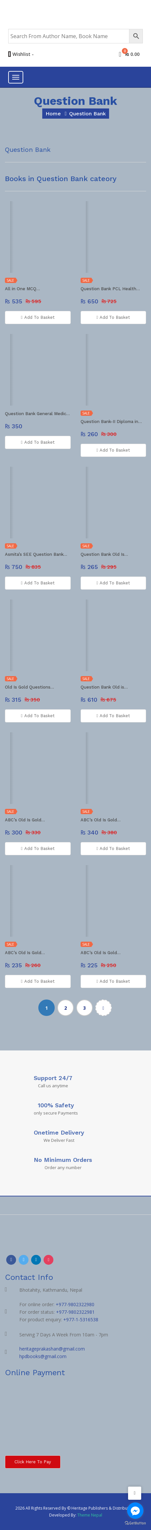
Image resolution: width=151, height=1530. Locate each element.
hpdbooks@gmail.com (42, 1356)
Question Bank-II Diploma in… (111, 421)
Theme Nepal (89, 1515)
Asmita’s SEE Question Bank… (36, 554)
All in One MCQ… (22, 288)
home (53, 113)
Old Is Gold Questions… (29, 687)
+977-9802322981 (75, 1312)
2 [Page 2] (65, 1008)
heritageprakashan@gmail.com (52, 1349)
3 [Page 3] (84, 1008)
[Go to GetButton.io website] (135, 1523)
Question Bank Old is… (104, 687)
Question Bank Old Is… (104, 554)
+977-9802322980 (75, 1304)
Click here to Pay (32, 1461)
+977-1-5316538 (80, 1319)
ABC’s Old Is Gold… (25, 819)
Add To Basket (38, 317)
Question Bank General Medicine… (38, 413)
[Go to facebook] (135, 1510)
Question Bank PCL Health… (110, 288)
